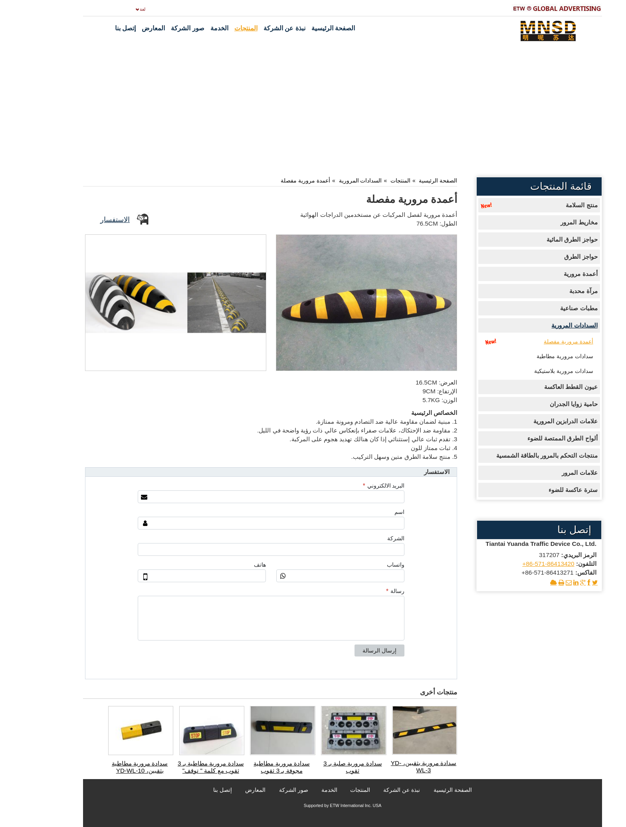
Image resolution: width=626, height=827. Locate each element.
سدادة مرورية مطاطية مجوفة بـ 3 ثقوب (252, 767)
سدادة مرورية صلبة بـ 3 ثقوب (323, 767)
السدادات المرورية (331, 180)
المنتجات (371, 180)
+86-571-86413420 (519, 563)
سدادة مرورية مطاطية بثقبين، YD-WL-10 (110, 767)
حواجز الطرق (551, 256)
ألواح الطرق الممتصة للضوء (533, 438)
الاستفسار (85, 219)
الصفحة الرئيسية (408, 180)
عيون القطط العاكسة (541, 386)
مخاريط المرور (549, 222)
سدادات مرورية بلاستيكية (534, 371)
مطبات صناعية (549, 308)
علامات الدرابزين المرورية (536, 421)
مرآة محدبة (554, 291)
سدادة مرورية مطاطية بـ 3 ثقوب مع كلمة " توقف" (181, 767)
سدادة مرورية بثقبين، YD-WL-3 (394, 766)
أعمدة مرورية (551, 273)
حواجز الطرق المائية (542, 239)
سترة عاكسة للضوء (543, 489)
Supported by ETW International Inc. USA (313, 805)
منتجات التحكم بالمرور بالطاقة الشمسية (517, 455)
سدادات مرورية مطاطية (535, 356)
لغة (113, 9)
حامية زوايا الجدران (544, 404)
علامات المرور (550, 472)
